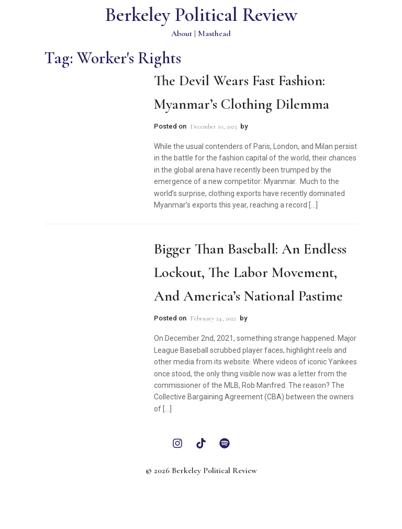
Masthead (214, 33)
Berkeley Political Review (201, 15)
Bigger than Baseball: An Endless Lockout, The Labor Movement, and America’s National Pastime (250, 272)
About (181, 33)
